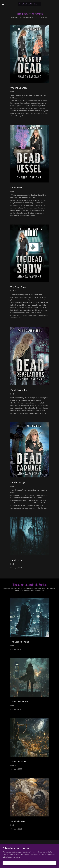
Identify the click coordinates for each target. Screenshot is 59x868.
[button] (5, 4)
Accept (29, 864)
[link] (29, 4)
